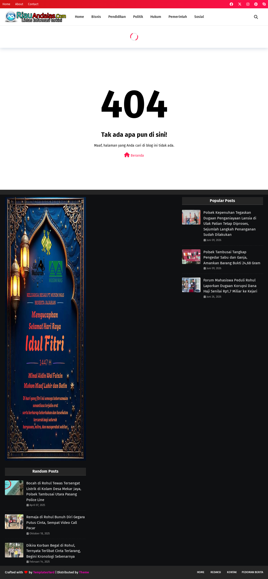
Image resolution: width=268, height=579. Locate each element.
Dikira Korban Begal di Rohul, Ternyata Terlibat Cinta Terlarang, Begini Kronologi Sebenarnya (53, 551)
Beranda (134, 155)
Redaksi (216, 572)
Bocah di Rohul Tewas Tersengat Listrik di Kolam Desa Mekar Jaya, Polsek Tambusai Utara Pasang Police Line (53, 491)
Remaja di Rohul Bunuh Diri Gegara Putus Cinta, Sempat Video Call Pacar (55, 522)
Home (6, 4)
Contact (33, 4)
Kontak (232, 572)
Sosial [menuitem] (199, 17)
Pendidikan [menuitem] (117, 17)
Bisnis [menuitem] (96, 17)
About (19, 4)
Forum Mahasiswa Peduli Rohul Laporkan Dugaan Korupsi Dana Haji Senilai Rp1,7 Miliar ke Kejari (230, 285)
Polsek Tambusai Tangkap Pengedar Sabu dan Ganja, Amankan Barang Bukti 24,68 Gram (231, 257)
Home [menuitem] (79, 17)
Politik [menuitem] (138, 17)
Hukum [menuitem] (155, 17)
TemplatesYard (44, 572)
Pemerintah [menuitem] (178, 17)
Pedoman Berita (252, 572)
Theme (84, 572)
